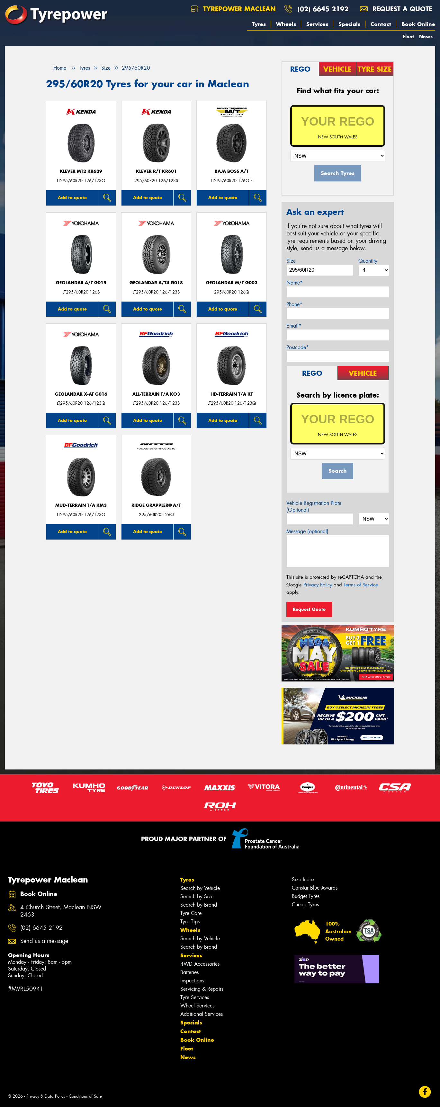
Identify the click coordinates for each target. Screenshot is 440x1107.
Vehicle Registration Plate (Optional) (313, 506)
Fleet (408, 36)
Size (291, 261)
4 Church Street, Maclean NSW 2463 (61, 911)
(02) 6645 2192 (323, 9)
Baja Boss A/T (231, 171)
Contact (381, 24)
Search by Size (196, 896)
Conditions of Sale (85, 1096)
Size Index (303, 879)
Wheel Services (197, 1005)
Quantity (367, 261)
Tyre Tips (190, 921)
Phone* (294, 304)
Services (317, 24)
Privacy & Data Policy (45, 1096)
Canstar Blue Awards (314, 887)
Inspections (192, 980)
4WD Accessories (200, 964)
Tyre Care (191, 913)
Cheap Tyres (305, 904)
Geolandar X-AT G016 (81, 394)
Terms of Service (361, 585)
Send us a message (44, 941)
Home (56, 68)
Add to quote (72, 197)
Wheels (286, 24)
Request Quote (309, 609)
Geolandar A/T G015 (81, 283)
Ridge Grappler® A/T (156, 505)
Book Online (418, 24)
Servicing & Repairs (201, 989)
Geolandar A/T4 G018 (156, 283)
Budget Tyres (305, 896)
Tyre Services (194, 997)
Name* (294, 282)
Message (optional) (307, 531)
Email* (293, 325)
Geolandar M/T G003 (231, 283)
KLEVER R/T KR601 (156, 171)
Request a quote (396, 9)
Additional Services (201, 1014)
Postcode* (297, 347)
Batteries (189, 972)
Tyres (259, 24)
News (426, 36)
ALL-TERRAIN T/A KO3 (156, 394)
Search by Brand (198, 904)
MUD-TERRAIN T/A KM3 (81, 505)
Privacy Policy (317, 585)
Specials (349, 24)
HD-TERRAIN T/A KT (232, 394)
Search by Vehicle (200, 888)
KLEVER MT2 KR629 (81, 171)
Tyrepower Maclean (233, 9)
